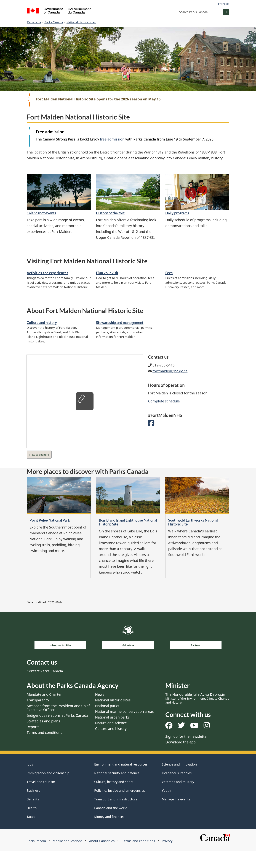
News (99, 694)
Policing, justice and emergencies (119, 790)
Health (32, 808)
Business (33, 790)
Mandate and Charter (44, 694)
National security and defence (116, 773)
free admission (112, 139)
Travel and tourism (41, 782)
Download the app (180, 742)
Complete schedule (164, 401)
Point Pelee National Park (50, 520)
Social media (36, 841)
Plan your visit (107, 273)
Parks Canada (53, 22)
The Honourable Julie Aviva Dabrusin (197, 698)
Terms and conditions (44, 732)
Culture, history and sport (113, 782)
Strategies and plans (43, 721)
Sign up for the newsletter (186, 736)
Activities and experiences (47, 273)
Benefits (33, 799)
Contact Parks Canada (45, 671)
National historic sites (81, 22)
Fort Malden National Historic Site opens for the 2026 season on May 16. (99, 99)
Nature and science (111, 722)
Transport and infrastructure (115, 799)
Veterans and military (178, 782)
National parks (107, 705)
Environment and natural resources (121, 764)
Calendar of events (41, 213)
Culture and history (42, 322)
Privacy (167, 841)
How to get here (39, 454)
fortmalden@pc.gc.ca (170, 371)
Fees (169, 273)
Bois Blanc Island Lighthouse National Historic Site (128, 522)
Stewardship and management (119, 322)
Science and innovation (179, 764)
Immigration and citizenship (48, 773)
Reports (33, 726)
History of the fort (110, 213)
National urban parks (112, 717)
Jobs (30, 764)
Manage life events (176, 799)
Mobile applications (67, 841)
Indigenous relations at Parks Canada (57, 715)
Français (223, 4)
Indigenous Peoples (177, 773)
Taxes (31, 816)
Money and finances (109, 816)
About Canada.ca (102, 841)
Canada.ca (34, 22)
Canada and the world (110, 808)
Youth (166, 790)
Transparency (38, 700)
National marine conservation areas (124, 711)
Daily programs (177, 213)
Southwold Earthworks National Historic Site (193, 522)
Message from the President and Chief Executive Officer (58, 707)
